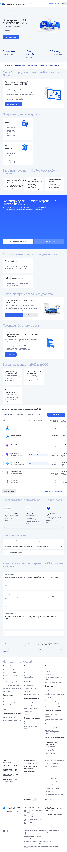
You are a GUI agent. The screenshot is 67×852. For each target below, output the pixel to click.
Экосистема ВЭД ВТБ (31, 698)
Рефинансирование (30, 688)
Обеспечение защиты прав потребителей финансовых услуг (37, 841)
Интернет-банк (50, 750)
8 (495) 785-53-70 (10, 770)
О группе (53, 760)
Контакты (35, 763)
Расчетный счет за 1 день (11, 685)
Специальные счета (9, 679)
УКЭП (53, 791)
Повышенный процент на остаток (53, 670)
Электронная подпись (32, 718)
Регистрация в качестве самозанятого (31, 676)
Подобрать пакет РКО (10, 676)
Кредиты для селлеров (31, 694)
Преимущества (32, 65)
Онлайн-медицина (51, 724)
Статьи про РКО (49, 779)
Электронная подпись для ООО (32, 727)
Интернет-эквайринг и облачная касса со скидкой (54, 693)
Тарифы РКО (43, 65)
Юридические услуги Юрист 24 (54, 720)
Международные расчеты (32, 702)
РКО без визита (57, 782)
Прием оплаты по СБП (52, 704)
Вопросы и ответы (55, 65)
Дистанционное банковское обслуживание (51, 744)
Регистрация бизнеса (31, 666)
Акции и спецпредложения (52, 763)
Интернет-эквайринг (52, 690)
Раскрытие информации (52, 773)
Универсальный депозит (53, 682)
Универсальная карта (10, 702)
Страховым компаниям (51, 776)
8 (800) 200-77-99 (10, 775)
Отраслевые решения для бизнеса (54, 738)
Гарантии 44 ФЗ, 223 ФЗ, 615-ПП (12, 721)
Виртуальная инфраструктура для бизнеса (52, 731)
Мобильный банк (50, 753)
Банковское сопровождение (12, 688)
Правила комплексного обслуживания (32, 836)
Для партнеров (59, 794)
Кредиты (27, 681)
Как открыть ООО (20, 65)
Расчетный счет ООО (9, 673)
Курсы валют (27, 763)
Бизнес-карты (8, 695)
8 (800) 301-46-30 (10, 765)
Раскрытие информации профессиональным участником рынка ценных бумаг (42, 830)
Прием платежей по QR (52, 707)
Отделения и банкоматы (31, 760)
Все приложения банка (10, 811)
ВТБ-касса (48, 697)
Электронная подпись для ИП (32, 722)
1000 (5, 760)
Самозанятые (49, 788)
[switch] (64, 3)
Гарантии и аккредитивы (12, 713)
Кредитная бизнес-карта (11, 705)
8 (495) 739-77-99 (10, 779)
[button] (26, 2)
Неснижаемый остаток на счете (53, 678)
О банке (47, 760)
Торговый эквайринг (51, 701)
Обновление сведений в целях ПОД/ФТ (32, 843)
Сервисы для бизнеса (53, 711)
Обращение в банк (29, 771)
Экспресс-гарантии (9, 717)
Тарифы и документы (51, 766)
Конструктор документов (53, 727)
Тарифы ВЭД (28, 711)
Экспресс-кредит (29, 685)
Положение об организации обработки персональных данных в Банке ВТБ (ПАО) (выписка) (42, 847)
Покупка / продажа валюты (33, 705)
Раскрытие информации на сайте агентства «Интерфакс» (37, 838)
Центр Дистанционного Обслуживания (31, 767)
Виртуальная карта (9, 699)
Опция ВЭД (27, 714)
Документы (8, 65)
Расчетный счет (8, 666)
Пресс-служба (49, 769)
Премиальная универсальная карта (12, 708)
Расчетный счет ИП (9, 670)
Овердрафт (27, 691)
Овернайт (48, 674)
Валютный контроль (30, 708)
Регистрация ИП (29, 670)
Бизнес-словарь (49, 794)
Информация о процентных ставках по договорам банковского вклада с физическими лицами (43, 833)
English (48, 799)
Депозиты (48, 666)
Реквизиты (60, 760)
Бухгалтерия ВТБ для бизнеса (52, 715)
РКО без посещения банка (11, 682)
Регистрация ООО (30, 673)
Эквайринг (49, 686)
